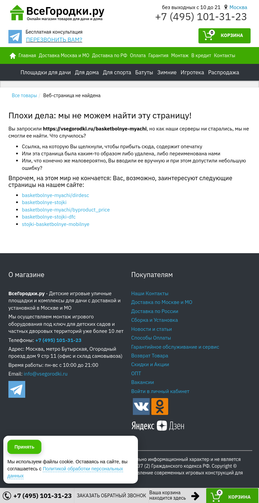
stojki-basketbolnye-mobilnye (55, 224)
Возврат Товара (149, 355)
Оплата (138, 55)
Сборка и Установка (154, 320)
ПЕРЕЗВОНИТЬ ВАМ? (54, 39)
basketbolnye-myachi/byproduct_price (66, 209)
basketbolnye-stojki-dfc (49, 217)
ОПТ (136, 373)
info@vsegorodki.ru (46, 374)
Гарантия (158, 55)
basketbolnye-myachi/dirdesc (55, 195)
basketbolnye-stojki (44, 202)
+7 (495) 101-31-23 (201, 16)
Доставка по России (154, 311)
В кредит (201, 55)
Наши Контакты (150, 293)
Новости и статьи (151, 329)
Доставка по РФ (109, 55)
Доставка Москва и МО (64, 55)
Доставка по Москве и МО (161, 302)
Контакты (224, 55)
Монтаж (180, 55)
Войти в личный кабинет (160, 391)
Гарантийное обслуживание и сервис (175, 347)
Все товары (24, 95)
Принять (24, 486)
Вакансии (142, 382)
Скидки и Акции (150, 364)
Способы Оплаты (151, 338)
